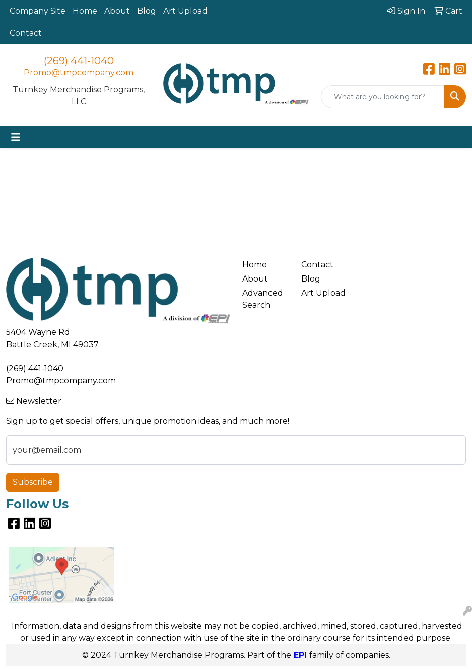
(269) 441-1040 (79, 60)
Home (85, 11)
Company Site (37, 11)
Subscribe (33, 482)
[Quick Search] (383, 96)
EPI (300, 655)
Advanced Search (262, 299)
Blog (146, 11)
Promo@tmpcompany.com (78, 72)
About (117, 11)
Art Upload (185, 11)
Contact (26, 33)
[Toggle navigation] (15, 137)
